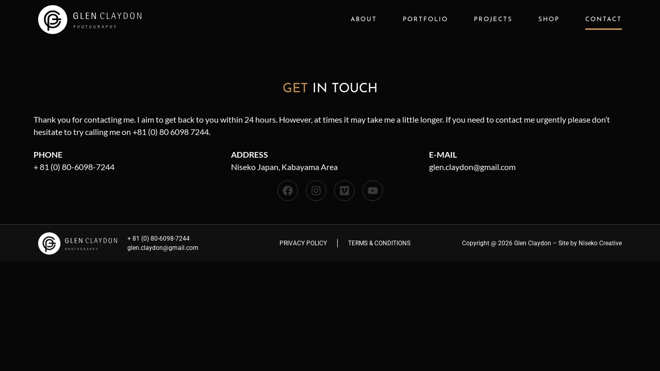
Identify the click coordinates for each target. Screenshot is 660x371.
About (364, 19)
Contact (603, 19)
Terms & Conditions (379, 243)
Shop (548, 19)
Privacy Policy (303, 243)
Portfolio (425, 19)
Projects (493, 19)
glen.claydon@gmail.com (472, 167)
